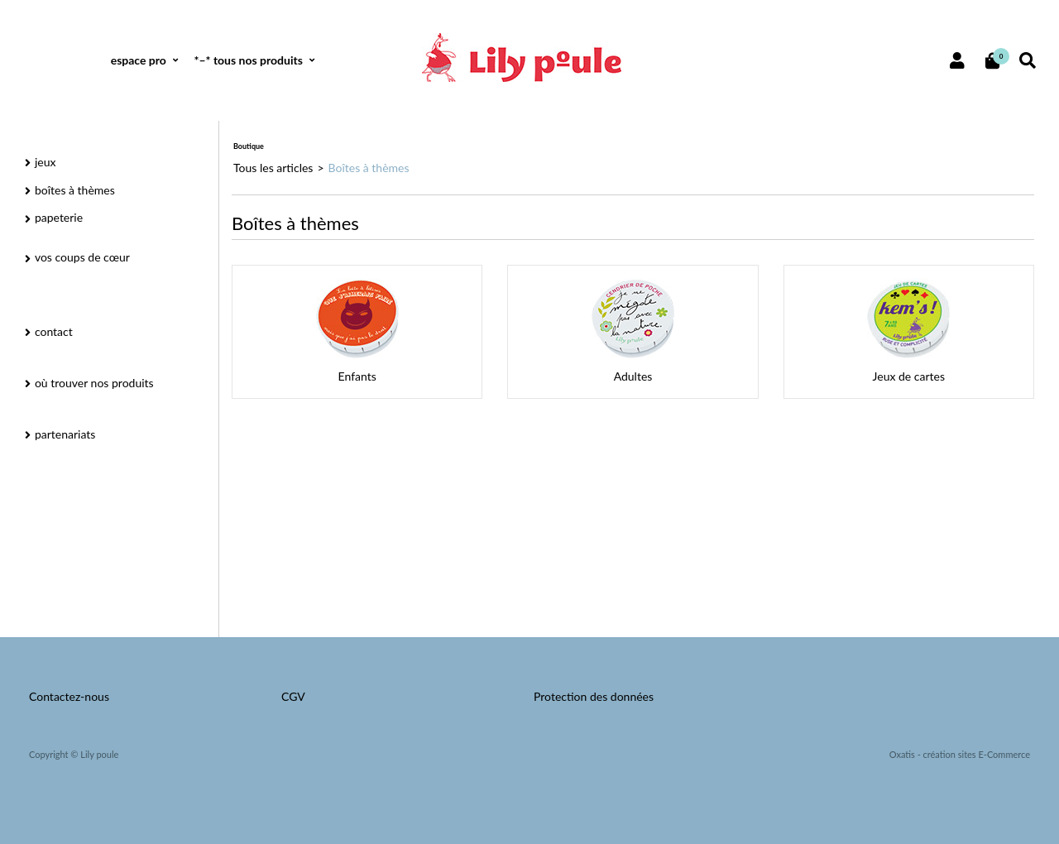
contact (54, 331)
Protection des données (594, 696)
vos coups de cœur (82, 257)
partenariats (65, 434)
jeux (45, 162)
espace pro (138, 60)
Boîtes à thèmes (369, 168)
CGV (293, 696)
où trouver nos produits (94, 383)
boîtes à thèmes (75, 190)
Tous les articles (273, 168)
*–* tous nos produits (248, 60)
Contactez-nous (69, 696)
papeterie (59, 217)
